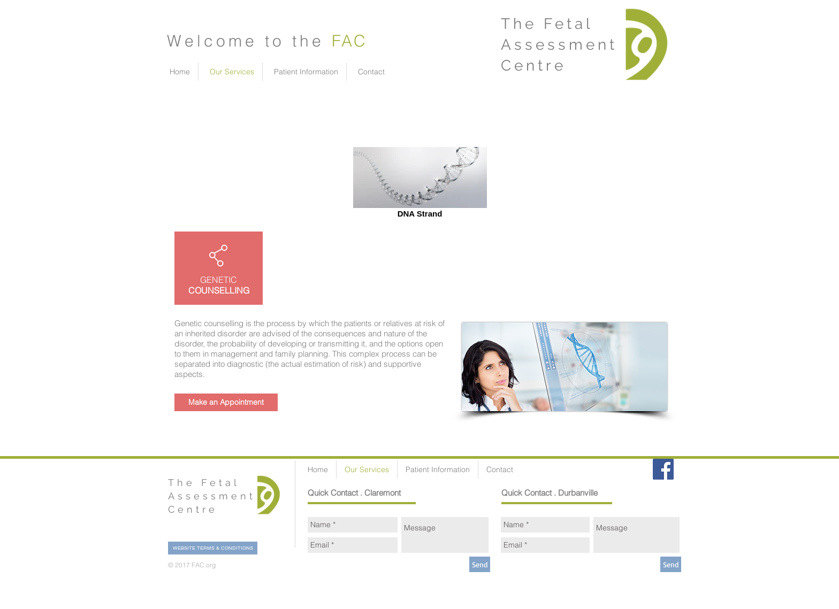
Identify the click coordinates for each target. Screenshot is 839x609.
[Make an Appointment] (226, 402)
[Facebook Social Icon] (663, 469)
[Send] (479, 564)
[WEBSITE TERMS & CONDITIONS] (212, 548)
